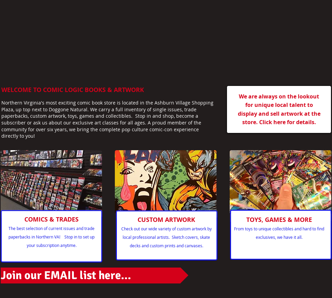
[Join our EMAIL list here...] (94, 275)
